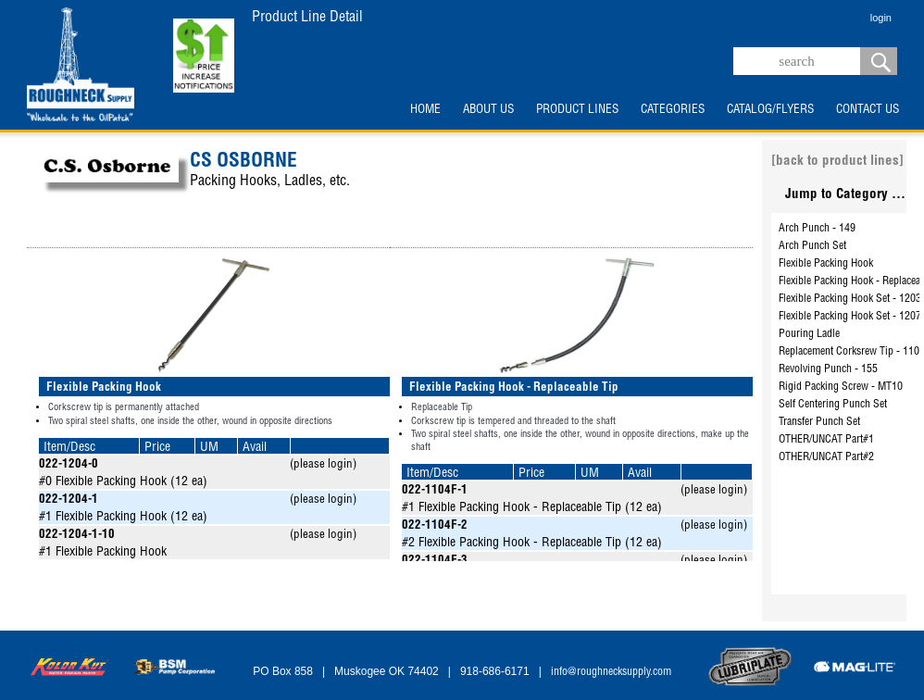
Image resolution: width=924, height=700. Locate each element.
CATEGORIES (673, 110)
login (881, 17)
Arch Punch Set (812, 246)
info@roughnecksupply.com (611, 672)
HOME (425, 110)
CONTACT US (867, 110)
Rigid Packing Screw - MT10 (841, 387)
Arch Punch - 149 (817, 228)
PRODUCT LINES (577, 110)
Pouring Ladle (809, 334)
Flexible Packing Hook (826, 263)
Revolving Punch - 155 (828, 369)
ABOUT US (488, 110)
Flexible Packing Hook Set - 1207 (850, 316)
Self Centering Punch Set (833, 404)
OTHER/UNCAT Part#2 (826, 457)
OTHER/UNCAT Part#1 (826, 439)
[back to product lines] (837, 162)
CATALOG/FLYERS (770, 110)
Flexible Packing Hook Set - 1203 (850, 299)
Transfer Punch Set (819, 422)
